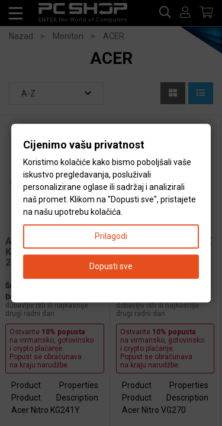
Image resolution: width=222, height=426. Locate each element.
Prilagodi (111, 236)
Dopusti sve (111, 266)
